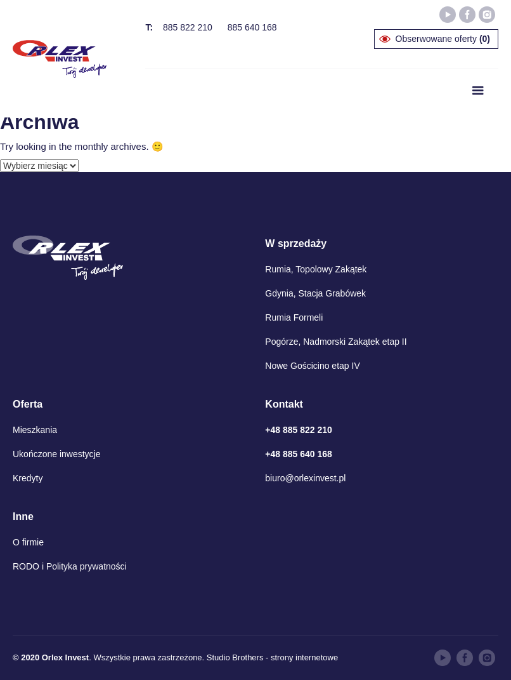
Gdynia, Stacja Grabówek (315, 293)
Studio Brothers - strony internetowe (272, 657)
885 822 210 (187, 27)
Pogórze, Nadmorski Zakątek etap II (335, 342)
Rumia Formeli (294, 317)
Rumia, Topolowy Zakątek (315, 269)
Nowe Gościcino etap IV (312, 366)
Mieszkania (35, 430)
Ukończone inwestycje (57, 454)
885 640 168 (252, 27)
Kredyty (27, 478)
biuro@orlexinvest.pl (305, 478)
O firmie (28, 542)
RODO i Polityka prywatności (70, 566)
